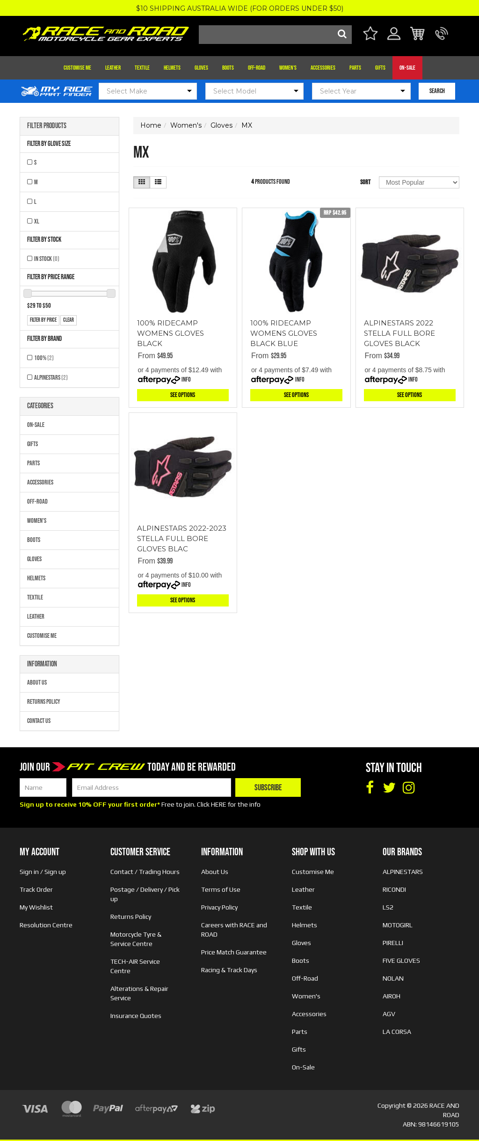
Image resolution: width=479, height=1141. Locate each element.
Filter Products (46, 126)
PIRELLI (393, 942)
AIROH (391, 996)
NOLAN (393, 978)
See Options (182, 395)
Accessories (323, 68)
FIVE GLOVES (401, 960)
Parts (355, 68)
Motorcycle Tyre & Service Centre (135, 939)
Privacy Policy (219, 907)
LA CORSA (397, 1031)
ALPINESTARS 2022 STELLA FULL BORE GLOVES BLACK (399, 333)
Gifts (380, 68)
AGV (389, 1014)
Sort (365, 182)
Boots (228, 68)
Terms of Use (220, 889)
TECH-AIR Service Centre (135, 966)
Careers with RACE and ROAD (234, 929)
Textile (142, 68)
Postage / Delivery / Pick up (145, 894)
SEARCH (437, 91)
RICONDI (394, 889)
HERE (218, 804)
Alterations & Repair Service (139, 993)
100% (44, 358)
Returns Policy (43, 702)
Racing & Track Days (229, 970)
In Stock (46, 259)
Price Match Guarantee (234, 952)
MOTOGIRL (398, 925)
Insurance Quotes (135, 1015)
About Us (37, 682)
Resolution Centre (46, 925)
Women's (288, 68)
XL (36, 221)
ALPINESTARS (51, 378)
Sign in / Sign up (43, 871)
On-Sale (407, 68)
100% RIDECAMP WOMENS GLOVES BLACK (170, 333)
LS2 (388, 907)
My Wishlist (36, 907)
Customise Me (77, 68)
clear (68, 320)
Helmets (172, 68)
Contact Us (39, 721)
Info (186, 379)
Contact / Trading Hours (145, 871)
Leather (113, 68)
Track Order (36, 889)
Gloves (201, 68)
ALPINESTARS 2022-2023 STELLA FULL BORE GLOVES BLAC (181, 538)
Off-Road (256, 68)
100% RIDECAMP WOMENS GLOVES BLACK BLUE (283, 333)
